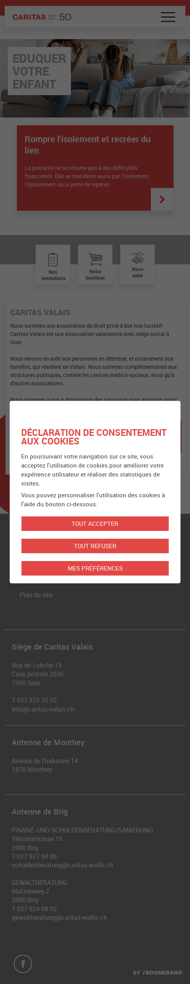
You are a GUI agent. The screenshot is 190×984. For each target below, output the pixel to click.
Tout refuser (95, 546)
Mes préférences (95, 568)
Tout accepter (95, 523)
